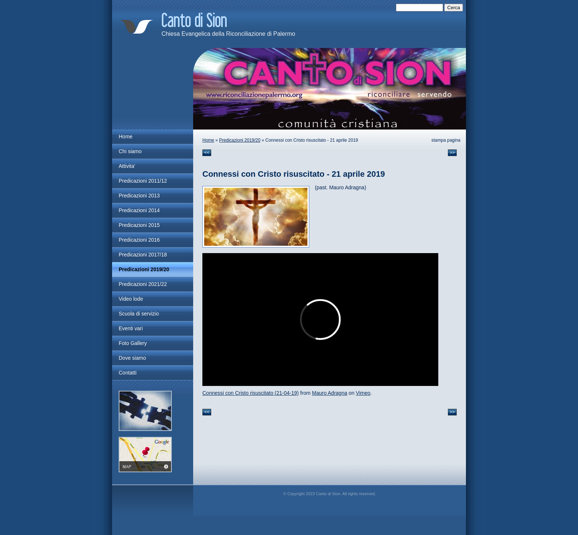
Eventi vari (131, 328)
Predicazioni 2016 (139, 240)
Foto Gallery (133, 343)
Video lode (131, 299)
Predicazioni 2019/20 (239, 140)
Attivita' (127, 166)
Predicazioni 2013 (139, 196)
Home (208, 140)
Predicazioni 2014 (139, 210)
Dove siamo (132, 358)
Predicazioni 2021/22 (143, 284)
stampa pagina (445, 140)
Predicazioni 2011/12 (143, 181)
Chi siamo (130, 151)
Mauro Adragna (329, 393)
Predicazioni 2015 (139, 225)
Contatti (127, 373)
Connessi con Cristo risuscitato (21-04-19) (250, 393)
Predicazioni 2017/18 (143, 255)
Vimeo (363, 393)
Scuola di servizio (139, 314)
